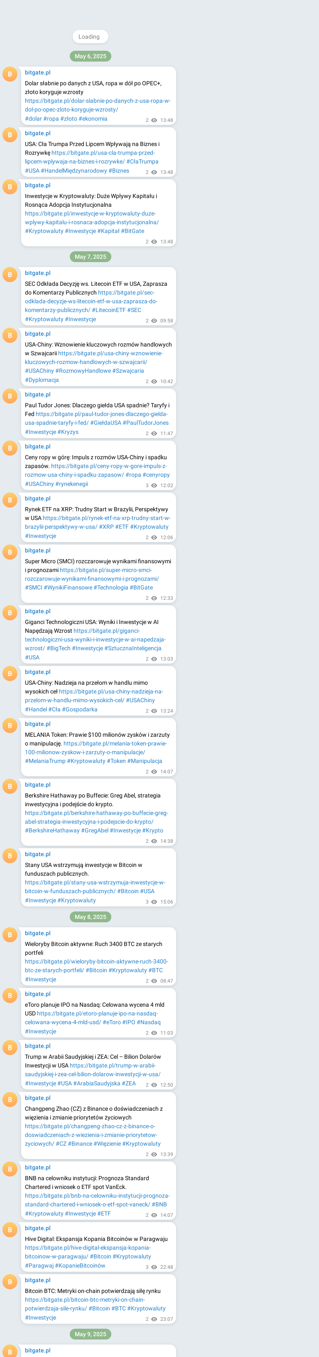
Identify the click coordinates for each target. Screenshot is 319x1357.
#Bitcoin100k (128, 1204)
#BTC (104, 57)
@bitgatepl (240, 56)
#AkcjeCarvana (44, 935)
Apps (255, 122)
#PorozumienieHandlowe (84, 613)
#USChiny (37, 613)
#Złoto (81, 109)
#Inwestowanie (66, 222)
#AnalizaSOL (104, 553)
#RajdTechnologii (87, 1204)
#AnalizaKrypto (151, 1065)
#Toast (101, 874)
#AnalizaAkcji (119, 335)
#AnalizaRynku (107, 222)
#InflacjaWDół (43, 1214)
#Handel (132, 109)
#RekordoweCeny (113, 995)
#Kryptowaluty (76, 57)
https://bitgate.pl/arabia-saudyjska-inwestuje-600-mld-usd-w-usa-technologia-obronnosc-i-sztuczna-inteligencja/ (95, 796)
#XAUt (54, 1274)
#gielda (66, 170)
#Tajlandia (77, 1274)
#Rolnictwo (152, 995)
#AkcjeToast (117, 926)
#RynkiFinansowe (89, 344)
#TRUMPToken (107, 492)
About (216, 122)
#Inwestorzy (119, 1326)
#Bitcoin (157, 48)
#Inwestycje (40, 57)
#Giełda (35, 222)
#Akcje (145, 213)
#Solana (36, 553)
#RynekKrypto (113, 1125)
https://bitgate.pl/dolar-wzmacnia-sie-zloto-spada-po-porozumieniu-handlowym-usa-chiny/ (98, 101)
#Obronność (41, 822)
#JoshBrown (42, 874)
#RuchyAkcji (131, 404)
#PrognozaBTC (45, 744)
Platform (280, 122)
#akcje (145, 161)
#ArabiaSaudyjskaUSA (54, 813)
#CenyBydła (40, 995)
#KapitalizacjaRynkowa (125, 683)
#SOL (154, 544)
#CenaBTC (80, 744)
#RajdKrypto (149, 1125)
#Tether (35, 1274)
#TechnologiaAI (137, 813)
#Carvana (124, 874)
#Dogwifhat (40, 1065)
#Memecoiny (73, 1065)
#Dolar (62, 109)
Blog (236, 122)
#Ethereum (39, 683)
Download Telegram (249, 103)
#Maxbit (103, 1274)
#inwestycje (40, 170)
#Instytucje (39, 692)
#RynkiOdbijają (44, 1204)
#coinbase (90, 170)
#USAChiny (105, 109)
